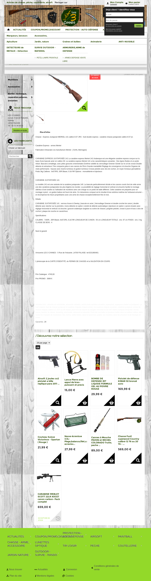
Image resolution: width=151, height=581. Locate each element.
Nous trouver (15, 569)
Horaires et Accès (20, 130)
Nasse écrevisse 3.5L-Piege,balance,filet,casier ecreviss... (78, 440)
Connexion (113, 4)
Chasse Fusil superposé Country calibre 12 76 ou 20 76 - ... (128, 440)
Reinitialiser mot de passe (114, 31)
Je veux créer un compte (114, 26)
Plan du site (16, 576)
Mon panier (134, 2)
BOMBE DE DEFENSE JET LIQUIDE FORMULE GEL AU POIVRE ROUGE (101, 383)
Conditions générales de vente (106, 568)
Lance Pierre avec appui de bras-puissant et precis (74, 382)
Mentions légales (45, 576)
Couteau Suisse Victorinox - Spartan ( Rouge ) (49, 439)
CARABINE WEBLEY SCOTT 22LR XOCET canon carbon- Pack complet (49, 498)
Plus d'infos (45, 132)
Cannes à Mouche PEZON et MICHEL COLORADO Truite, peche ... (101, 441)
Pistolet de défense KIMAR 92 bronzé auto (128, 381)
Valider (138, 26)
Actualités (43, 569)
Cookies (69, 576)
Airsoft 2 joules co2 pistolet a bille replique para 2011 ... (48, 381)
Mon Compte (116, 2)
